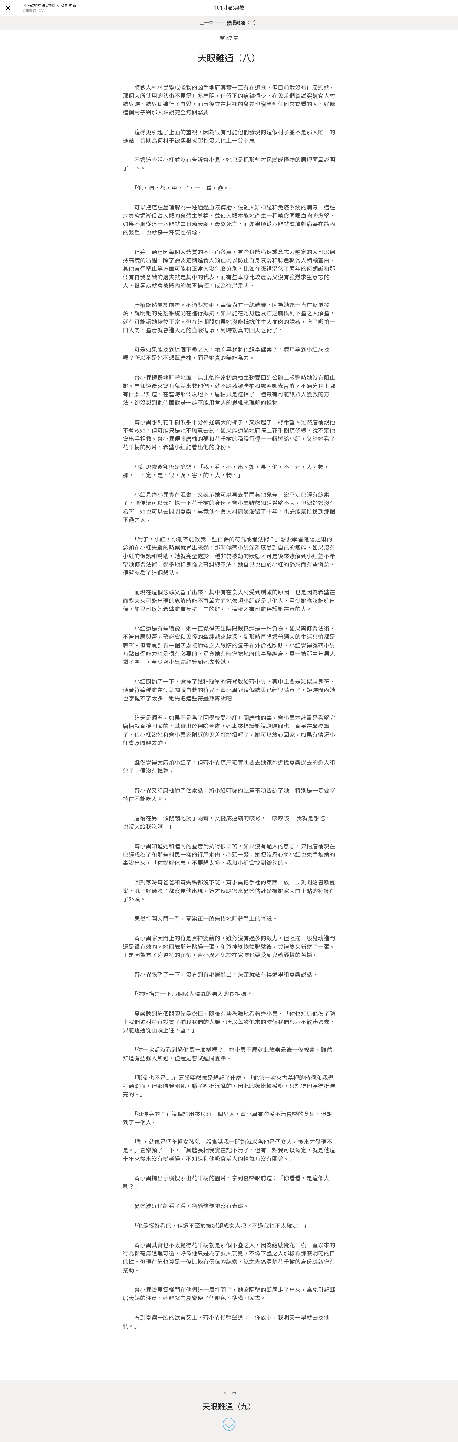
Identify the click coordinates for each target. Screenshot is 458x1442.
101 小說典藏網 (229, 16)
